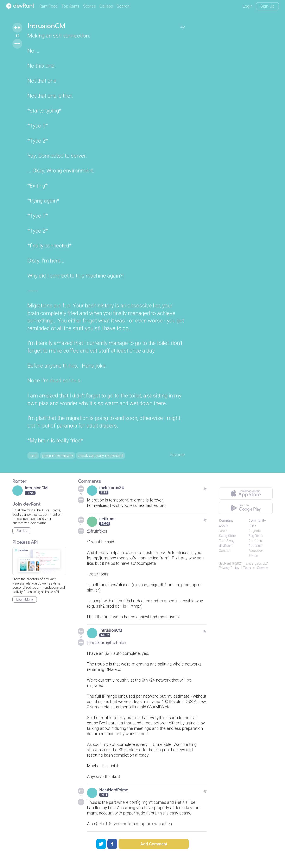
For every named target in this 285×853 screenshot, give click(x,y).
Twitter (253, 555)
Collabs (106, 6)
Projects (254, 531)
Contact (224, 551)
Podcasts (255, 546)
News (223, 531)
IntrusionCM (46, 26)
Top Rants (70, 6)
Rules (252, 526)
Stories (89, 6)
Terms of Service (255, 568)
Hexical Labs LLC (255, 563)
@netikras (96, 642)
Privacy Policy (229, 568)
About (223, 526)
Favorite (177, 454)
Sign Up (267, 6)
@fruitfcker (97, 531)
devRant (225, 563)
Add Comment (153, 843)
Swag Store (227, 536)
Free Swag (227, 541)
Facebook (256, 551)
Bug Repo (255, 536)
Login (248, 6)
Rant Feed (48, 6)
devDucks (226, 546)
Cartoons (255, 541)
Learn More (24, 599)
